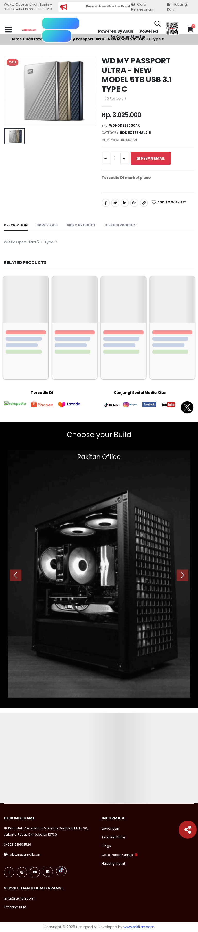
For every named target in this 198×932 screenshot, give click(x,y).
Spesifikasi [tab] (47, 225)
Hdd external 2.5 (135, 132)
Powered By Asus (115, 31)
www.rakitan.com (138, 926)
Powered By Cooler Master (134, 34)
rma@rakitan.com (19, 898)
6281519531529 (19, 844)
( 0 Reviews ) (115, 98)
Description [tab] (16, 225)
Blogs (106, 846)
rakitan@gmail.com (25, 854)
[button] (157, 24)
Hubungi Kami (177, 7)
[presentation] (15, 575)
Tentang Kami (113, 837)
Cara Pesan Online (117, 854)
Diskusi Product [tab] (121, 225)
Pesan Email (151, 158)
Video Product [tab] (81, 225)
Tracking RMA (15, 907)
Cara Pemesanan (142, 7)
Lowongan (110, 828)
